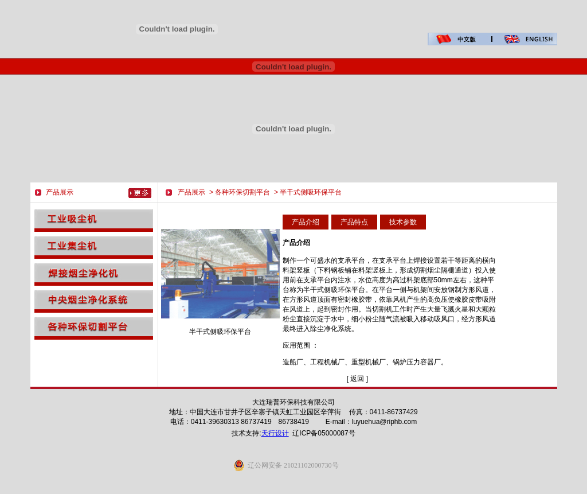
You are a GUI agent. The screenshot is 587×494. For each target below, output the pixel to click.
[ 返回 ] (357, 379)
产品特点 (354, 222)
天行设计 (275, 433)
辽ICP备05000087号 (323, 433)
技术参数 (403, 222)
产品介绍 (305, 222)
